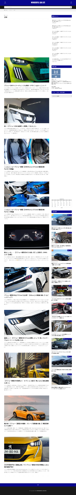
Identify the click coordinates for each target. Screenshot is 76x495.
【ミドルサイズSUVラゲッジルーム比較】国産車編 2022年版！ (61, 299)
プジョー (10, 10)
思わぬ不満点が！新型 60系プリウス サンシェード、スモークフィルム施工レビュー (61, 388)
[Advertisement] (26, 28)
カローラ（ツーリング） (68, 338)
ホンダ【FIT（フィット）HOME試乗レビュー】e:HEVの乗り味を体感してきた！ (61, 335)
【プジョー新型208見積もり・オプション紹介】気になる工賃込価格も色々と (26, 382)
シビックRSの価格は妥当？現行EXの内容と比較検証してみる (61, 370)
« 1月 (61, 207)
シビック (70, 356)
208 (14, 10)
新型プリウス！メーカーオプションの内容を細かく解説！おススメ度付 (61, 264)
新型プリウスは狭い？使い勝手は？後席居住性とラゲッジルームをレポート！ (61, 246)
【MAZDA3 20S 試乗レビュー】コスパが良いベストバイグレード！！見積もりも (62, 317)
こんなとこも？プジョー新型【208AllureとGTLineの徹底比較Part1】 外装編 (24, 211)
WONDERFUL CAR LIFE (38, 3)
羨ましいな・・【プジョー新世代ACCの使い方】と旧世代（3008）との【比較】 (26, 253)
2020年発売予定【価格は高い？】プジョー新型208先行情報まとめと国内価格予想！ (26, 466)
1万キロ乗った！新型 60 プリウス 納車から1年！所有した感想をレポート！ (61, 282)
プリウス (70, 232)
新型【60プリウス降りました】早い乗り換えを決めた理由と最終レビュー (61, 21)
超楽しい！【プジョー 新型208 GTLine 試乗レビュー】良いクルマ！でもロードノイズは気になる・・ (26, 339)
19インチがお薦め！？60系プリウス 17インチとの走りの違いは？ (61, 32)
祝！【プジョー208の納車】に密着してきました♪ (20, 126)
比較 (70, 285)
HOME (6, 10)
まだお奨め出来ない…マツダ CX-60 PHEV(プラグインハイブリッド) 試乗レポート (61, 60)
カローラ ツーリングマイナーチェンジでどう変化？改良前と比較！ (61, 352)
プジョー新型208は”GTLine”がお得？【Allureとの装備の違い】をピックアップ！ (26, 296)
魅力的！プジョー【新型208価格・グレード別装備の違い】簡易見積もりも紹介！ (26, 425)
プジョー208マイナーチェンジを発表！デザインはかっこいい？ (25, 85)
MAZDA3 (70, 303)
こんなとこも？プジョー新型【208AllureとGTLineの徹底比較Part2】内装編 (24, 168)
